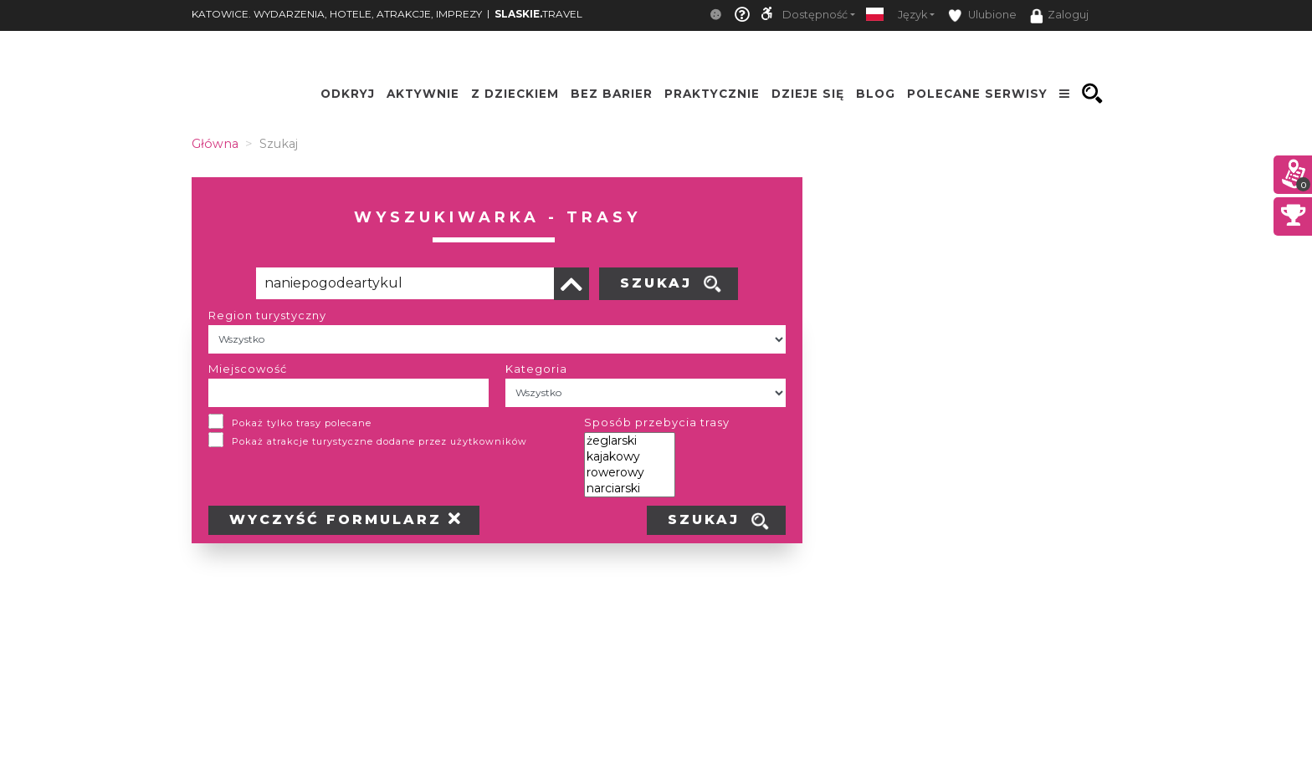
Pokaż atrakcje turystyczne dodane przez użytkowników (379, 441)
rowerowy (629, 473)
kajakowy (629, 457)
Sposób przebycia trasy (657, 422)
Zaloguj (1059, 15)
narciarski (629, 488)
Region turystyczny (267, 315)
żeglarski (629, 441)
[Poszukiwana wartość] (405, 283)
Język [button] (912, 14)
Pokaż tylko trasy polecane (302, 423)
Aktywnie (423, 93)
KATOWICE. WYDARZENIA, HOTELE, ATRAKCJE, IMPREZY (337, 14)
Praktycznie (712, 93)
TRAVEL (538, 14)
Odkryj (347, 93)
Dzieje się (807, 93)
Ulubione (982, 15)
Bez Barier (612, 93)
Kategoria (536, 368)
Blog (875, 93)
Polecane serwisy (977, 93)
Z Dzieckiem (515, 93)
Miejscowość (247, 368)
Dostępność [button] (815, 14)
